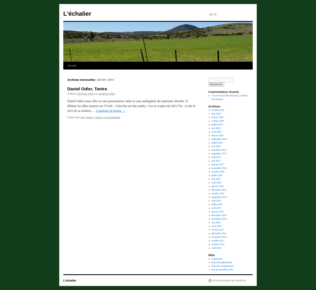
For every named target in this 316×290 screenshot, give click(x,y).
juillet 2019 (217, 124)
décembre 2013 (219, 233)
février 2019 (217, 135)
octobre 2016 (218, 171)
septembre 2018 (219, 139)
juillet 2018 (217, 142)
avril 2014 (216, 226)
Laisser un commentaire (107, 117)
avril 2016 (216, 182)
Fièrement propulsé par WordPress (229, 280)
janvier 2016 (218, 186)
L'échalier (77, 13)
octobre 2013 (218, 240)
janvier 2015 (218, 211)
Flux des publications (222, 262)
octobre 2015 (218, 193)
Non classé (87, 117)
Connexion (217, 258)
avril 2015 (216, 208)
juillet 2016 (217, 175)
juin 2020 (216, 113)
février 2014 (217, 229)
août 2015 (216, 200)
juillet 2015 (217, 204)
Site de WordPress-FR (222, 269)
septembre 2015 (219, 197)
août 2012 (216, 247)
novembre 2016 (219, 168)
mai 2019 (216, 128)
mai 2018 (216, 146)
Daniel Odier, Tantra (87, 88)
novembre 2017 (219, 150)
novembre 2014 (219, 218)
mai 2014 (216, 222)
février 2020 (217, 117)
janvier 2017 (218, 164)
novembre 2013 (219, 237)
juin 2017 (216, 160)
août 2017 (216, 157)
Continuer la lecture (111, 110)
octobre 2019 (218, 121)
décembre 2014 (219, 215)
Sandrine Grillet (106, 94)
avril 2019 (216, 131)
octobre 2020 (218, 110)
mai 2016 (216, 179)
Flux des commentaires (223, 266)
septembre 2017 (219, 153)
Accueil (72, 65)
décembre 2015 (219, 189)
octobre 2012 (218, 244)
